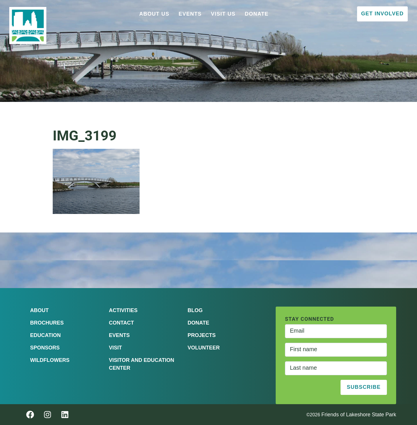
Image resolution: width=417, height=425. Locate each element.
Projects (202, 335)
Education (45, 335)
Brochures (47, 323)
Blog (195, 310)
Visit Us (223, 14)
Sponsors (45, 348)
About (39, 310)
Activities (123, 310)
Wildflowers (50, 360)
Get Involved (382, 14)
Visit (115, 348)
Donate (256, 14)
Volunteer (204, 348)
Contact (121, 323)
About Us (154, 14)
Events (190, 14)
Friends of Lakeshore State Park (358, 414)
